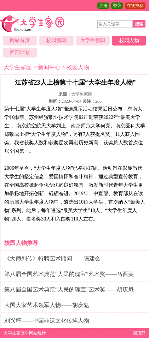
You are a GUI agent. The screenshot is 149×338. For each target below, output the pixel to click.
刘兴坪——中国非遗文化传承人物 (46, 321)
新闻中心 (49, 67)
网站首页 (20, 40)
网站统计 (37, 333)
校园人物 (129, 40)
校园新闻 (56, 40)
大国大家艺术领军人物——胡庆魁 (46, 305)
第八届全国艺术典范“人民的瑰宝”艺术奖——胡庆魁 (69, 289)
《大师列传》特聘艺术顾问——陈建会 (52, 258)
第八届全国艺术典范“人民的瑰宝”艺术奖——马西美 (69, 274)
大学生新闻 (92, 40)
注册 (103, 5)
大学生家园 (18, 67)
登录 (117, 5)
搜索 (139, 24)
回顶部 (139, 333)
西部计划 (20, 52)
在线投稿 (135, 5)
